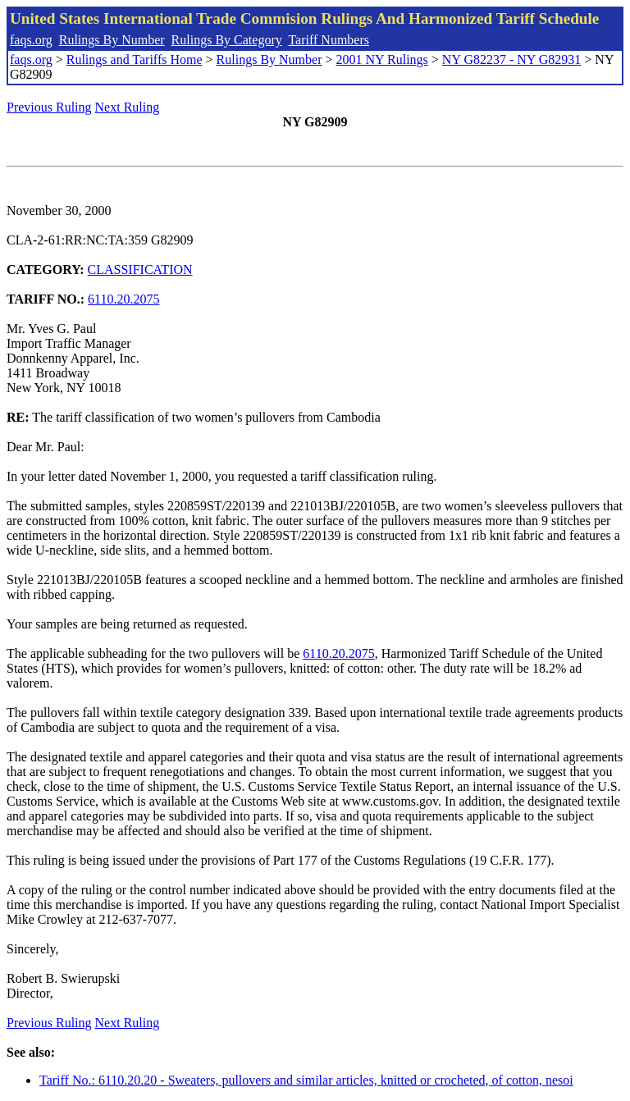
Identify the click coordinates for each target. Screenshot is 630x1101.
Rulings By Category (226, 40)
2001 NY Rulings (382, 59)
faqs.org (31, 40)
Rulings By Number (112, 40)
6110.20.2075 (123, 299)
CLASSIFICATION (140, 269)
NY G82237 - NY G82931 (511, 59)
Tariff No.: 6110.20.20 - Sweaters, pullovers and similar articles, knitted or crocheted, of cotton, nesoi (306, 1080)
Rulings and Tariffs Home (134, 59)
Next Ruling (127, 107)
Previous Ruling (49, 107)
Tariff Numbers (328, 40)
